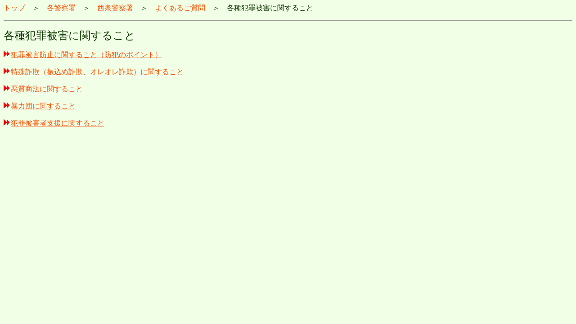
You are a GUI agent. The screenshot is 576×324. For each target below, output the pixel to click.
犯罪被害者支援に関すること (54, 123)
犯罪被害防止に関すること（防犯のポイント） (83, 54)
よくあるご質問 (180, 8)
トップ (14, 8)
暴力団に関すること (40, 106)
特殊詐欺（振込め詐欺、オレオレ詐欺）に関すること (94, 72)
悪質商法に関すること (43, 89)
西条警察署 (115, 8)
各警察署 (61, 8)
